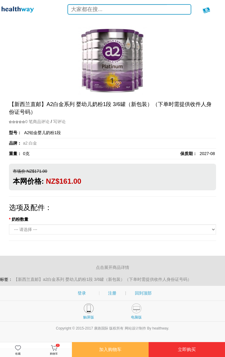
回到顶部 (143, 293)
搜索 (181, 10)
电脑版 (136, 317)
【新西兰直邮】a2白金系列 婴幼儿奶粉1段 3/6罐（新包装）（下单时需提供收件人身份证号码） (103, 279)
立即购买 (187, 349)
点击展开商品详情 (112, 267)
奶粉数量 (20, 219)
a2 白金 (30, 143)
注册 (112, 293)
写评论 (59, 121)
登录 (82, 293)
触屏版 (88, 317)
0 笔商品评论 (37, 121)
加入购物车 (110, 349)
